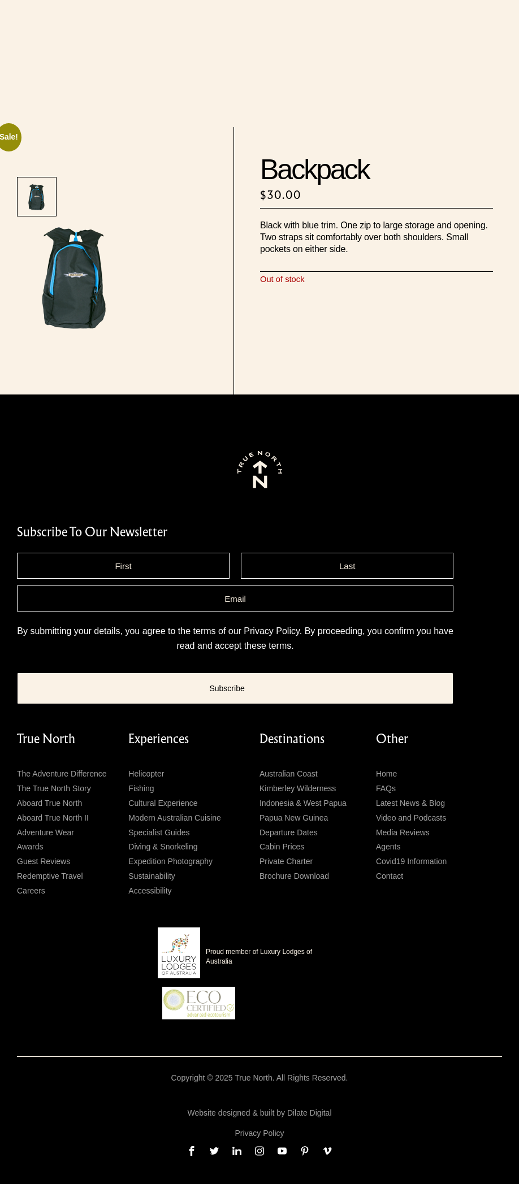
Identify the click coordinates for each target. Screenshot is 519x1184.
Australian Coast (289, 773)
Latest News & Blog (410, 803)
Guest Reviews (43, 861)
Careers (31, 890)
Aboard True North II (53, 817)
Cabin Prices (282, 846)
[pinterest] (304, 1151)
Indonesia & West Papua (303, 803)
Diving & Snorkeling (162, 846)
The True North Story (54, 788)
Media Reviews (403, 832)
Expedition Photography (170, 861)
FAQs (386, 788)
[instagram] (259, 1151)
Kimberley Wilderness (298, 788)
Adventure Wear (45, 832)
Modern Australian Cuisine (174, 817)
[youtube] (282, 1151)
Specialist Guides (158, 832)
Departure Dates (289, 832)
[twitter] (214, 1151)
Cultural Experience (162, 803)
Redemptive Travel (50, 876)
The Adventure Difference (62, 773)
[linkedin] (236, 1151)
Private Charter (286, 861)
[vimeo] (327, 1151)
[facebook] (191, 1151)
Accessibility (149, 890)
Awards (30, 846)
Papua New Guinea (294, 817)
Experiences (158, 739)
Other (392, 739)
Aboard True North (49, 803)
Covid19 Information (411, 861)
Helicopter (146, 773)
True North (46, 739)
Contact (389, 876)
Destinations (292, 739)
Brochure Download (294, 876)
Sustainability (151, 876)
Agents (388, 846)
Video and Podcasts (411, 817)
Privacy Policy (271, 631)
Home (386, 773)
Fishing (141, 788)
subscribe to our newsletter (92, 532)
